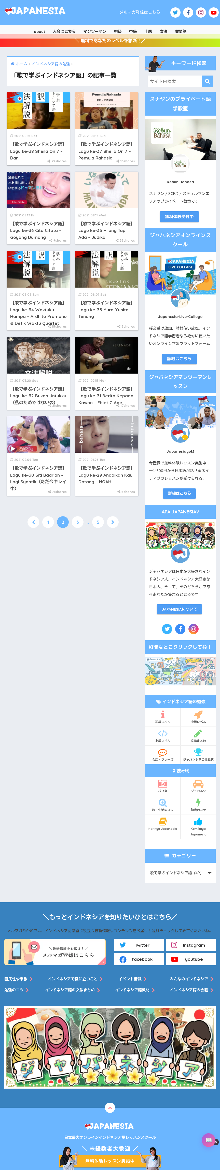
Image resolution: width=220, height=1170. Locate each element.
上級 (148, 31)
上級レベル (162, 736)
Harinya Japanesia (162, 824)
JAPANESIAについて (179, 609)
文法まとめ (198, 736)
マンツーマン (94, 31)
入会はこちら (64, 31)
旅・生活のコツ (162, 805)
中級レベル (198, 717)
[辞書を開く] (208, 1140)
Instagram (188, 945)
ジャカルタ (198, 786)
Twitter (134, 945)
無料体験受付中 (179, 216)
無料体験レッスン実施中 (110, 1161)
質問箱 (180, 31)
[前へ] (33, 522)
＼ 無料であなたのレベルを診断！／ (110, 40)
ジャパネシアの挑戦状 (198, 754)
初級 (117, 31)
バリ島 (162, 786)
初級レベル (162, 717)
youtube (187, 959)
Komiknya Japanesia (198, 826)
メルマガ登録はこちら (139, 12)
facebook (136, 959)
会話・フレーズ (162, 754)
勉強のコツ (198, 805)
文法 (163, 31)
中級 (133, 31)
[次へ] (113, 522)
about (39, 31)
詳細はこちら (179, 358)
